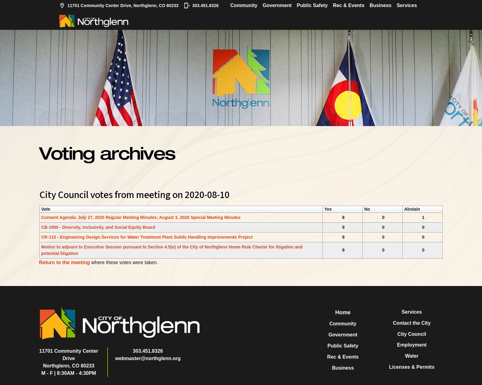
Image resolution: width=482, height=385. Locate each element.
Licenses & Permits (412, 367)
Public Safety (312, 5)
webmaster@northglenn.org (148, 358)
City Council (411, 334)
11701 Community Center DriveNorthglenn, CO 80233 (68, 358)
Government (277, 5)
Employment (411, 344)
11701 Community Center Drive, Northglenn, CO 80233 (119, 5)
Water (412, 356)
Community (243, 5)
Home (342, 312)
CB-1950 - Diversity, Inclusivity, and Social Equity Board (98, 227)
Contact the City (412, 323)
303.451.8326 (201, 5)
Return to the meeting (64, 262)
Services (407, 5)
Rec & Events (348, 5)
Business (380, 5)
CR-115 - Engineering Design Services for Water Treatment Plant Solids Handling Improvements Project (147, 237)
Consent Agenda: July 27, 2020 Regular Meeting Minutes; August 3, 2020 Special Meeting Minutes (141, 217)
